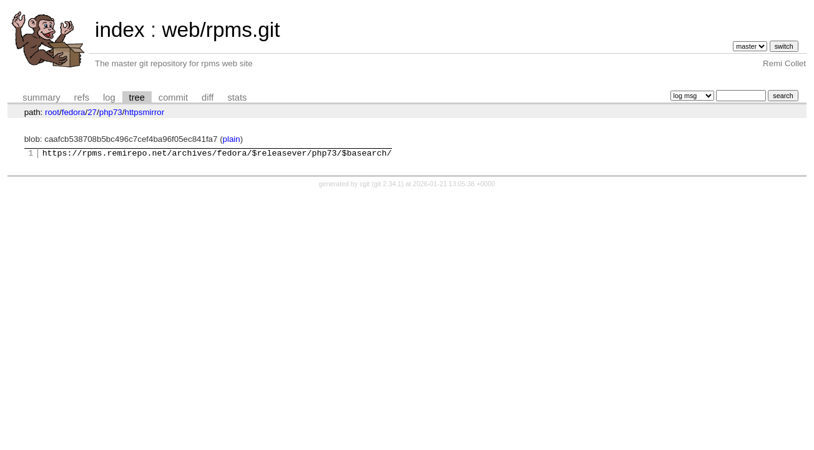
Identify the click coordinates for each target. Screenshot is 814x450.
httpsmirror (144, 112)
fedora (74, 112)
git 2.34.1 (387, 185)
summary (41, 97)
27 (92, 112)
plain (231, 139)
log (109, 97)
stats (237, 97)
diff (207, 97)
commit (173, 97)
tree (137, 97)
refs (81, 97)
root (52, 112)
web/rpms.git (221, 29)
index (120, 29)
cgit (366, 185)
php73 (110, 112)
